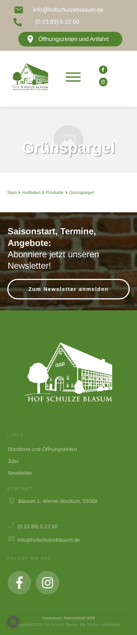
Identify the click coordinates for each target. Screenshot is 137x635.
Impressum (51, 618)
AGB (91, 618)
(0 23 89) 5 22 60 (57, 22)
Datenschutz (74, 618)
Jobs (13, 461)
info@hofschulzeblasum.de (68, 10)
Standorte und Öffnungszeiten (42, 449)
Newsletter (20, 473)
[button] (13, 622)
